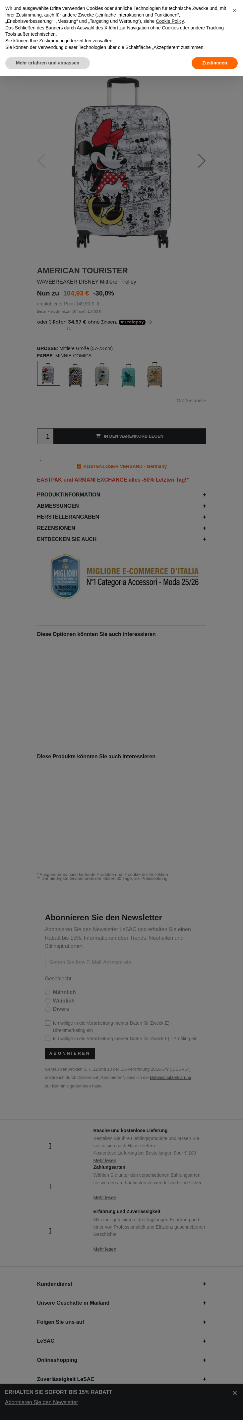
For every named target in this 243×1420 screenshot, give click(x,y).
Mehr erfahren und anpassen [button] (47, 62)
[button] (234, 10)
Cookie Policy (170, 21)
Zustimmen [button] (214, 62)
